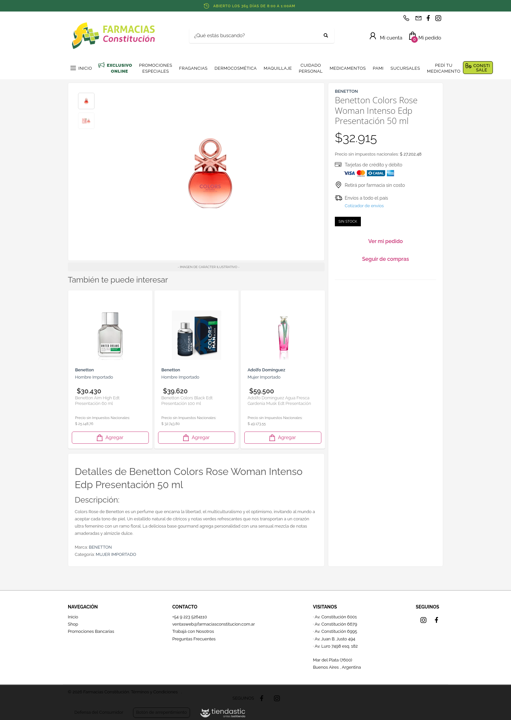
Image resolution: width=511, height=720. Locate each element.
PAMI (378, 68)
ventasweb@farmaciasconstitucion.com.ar (213, 624)
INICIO (85, 68)
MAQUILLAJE (278, 68)
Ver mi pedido (385, 241)
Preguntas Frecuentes (194, 638)
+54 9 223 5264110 (189, 616)
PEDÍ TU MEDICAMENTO (444, 68)
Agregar (109, 438)
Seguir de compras (385, 259)
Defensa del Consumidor (98, 712)
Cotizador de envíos (364, 205)
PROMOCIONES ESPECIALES (155, 68)
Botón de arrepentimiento (161, 712)
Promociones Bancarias (91, 631)
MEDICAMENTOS (348, 68)
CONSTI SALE (481, 67)
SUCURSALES (405, 68)
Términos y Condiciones (154, 691)
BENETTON (100, 547)
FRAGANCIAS (193, 68)
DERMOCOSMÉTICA (235, 68)
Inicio (73, 616)
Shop (73, 624)
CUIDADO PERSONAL (311, 68)
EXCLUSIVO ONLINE (119, 68)
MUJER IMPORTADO (116, 554)
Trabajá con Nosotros (193, 631)
